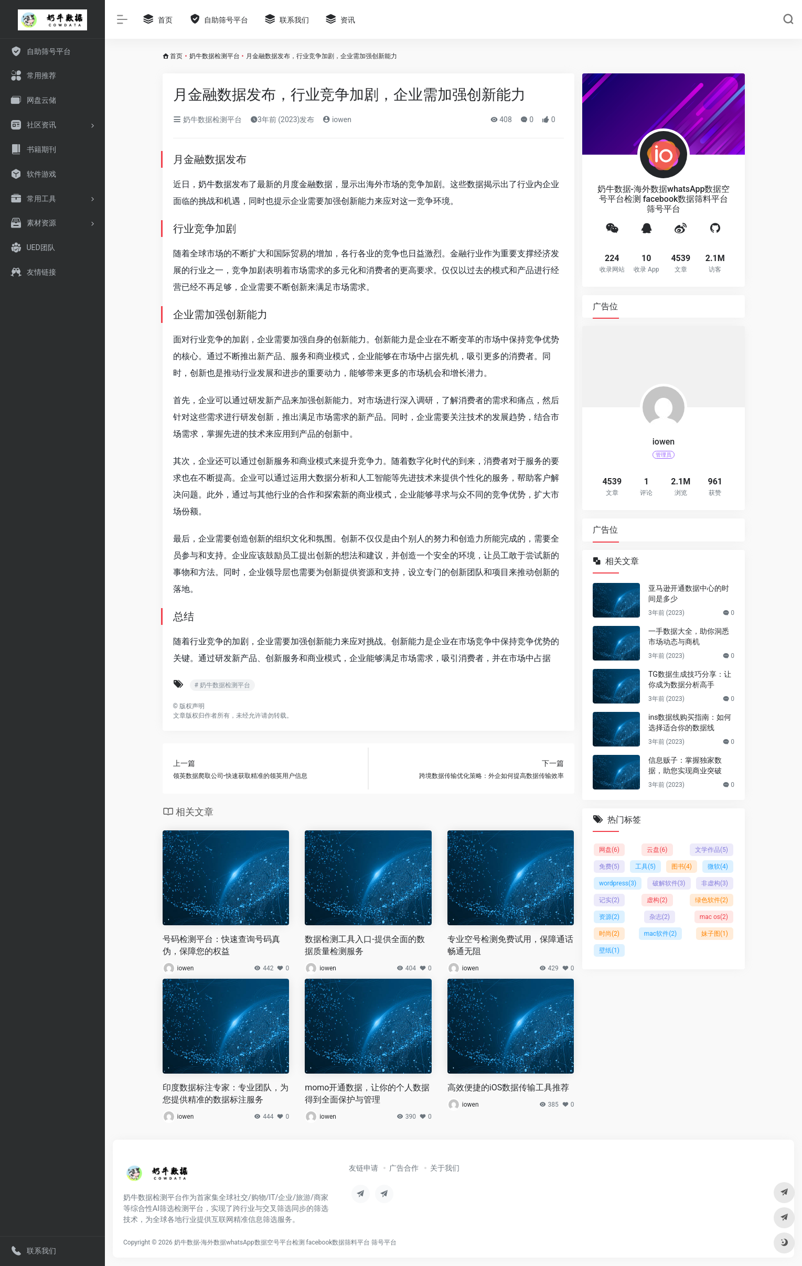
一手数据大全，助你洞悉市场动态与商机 (688, 636)
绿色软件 (711, 900)
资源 (609, 917)
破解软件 (668, 883)
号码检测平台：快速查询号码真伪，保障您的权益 (221, 945)
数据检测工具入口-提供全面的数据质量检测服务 (364, 945)
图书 (681, 866)
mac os (713, 917)
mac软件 (660, 933)
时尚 (609, 933)
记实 (609, 900)
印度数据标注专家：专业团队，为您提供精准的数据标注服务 (225, 1094)
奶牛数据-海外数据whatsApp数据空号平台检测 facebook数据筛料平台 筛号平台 (285, 1242)
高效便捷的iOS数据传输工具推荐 (508, 1087)
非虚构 (714, 883)
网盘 (609, 849)
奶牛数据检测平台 (214, 56)
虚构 (657, 900)
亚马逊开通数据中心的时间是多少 (688, 593)
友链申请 (363, 1168)
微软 (718, 866)
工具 (645, 866)
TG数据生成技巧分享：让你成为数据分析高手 (689, 679)
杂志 (659, 917)
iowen (337, 119)
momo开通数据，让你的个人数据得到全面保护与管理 (367, 1094)
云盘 (657, 849)
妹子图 (714, 933)
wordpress (617, 883)
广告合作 (404, 1168)
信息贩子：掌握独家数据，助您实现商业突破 (685, 765)
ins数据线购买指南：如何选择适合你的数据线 (689, 722)
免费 (609, 866)
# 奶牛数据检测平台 (222, 685)
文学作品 (711, 849)
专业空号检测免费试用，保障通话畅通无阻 (510, 945)
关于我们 (444, 1168)
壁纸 (609, 950)
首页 (176, 56)
